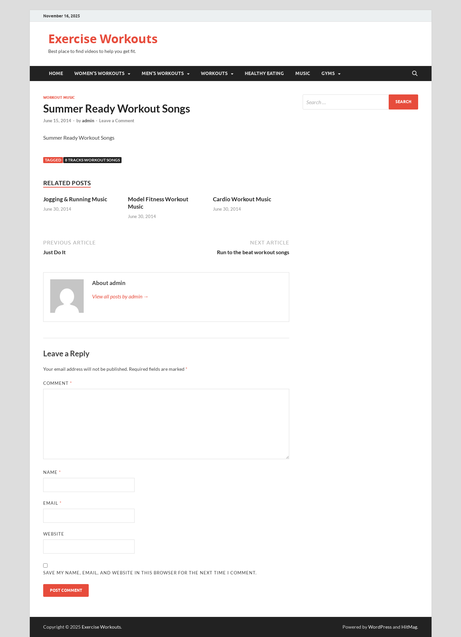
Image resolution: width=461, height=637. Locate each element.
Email (52, 503)
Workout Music (59, 97)
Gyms (328, 73)
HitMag (409, 627)
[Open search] (415, 73)
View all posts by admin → (120, 296)
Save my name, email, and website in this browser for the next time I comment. (150, 572)
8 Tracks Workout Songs (92, 159)
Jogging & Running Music (75, 199)
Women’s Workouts (99, 73)
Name (52, 472)
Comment (57, 383)
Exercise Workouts (103, 38)
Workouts (214, 73)
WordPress (380, 627)
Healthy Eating (264, 73)
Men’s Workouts (163, 73)
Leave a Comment (116, 120)
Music (302, 73)
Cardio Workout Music (242, 199)
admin (88, 120)
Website (53, 534)
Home (56, 73)
